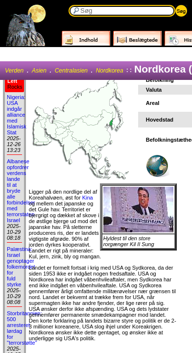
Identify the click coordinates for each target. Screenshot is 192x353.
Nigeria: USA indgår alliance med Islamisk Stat (16, 114)
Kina (87, 198)
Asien (39, 70)
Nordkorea (109, 70)
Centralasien (71, 70)
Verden (14, 70)
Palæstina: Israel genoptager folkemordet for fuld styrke (21, 266)
